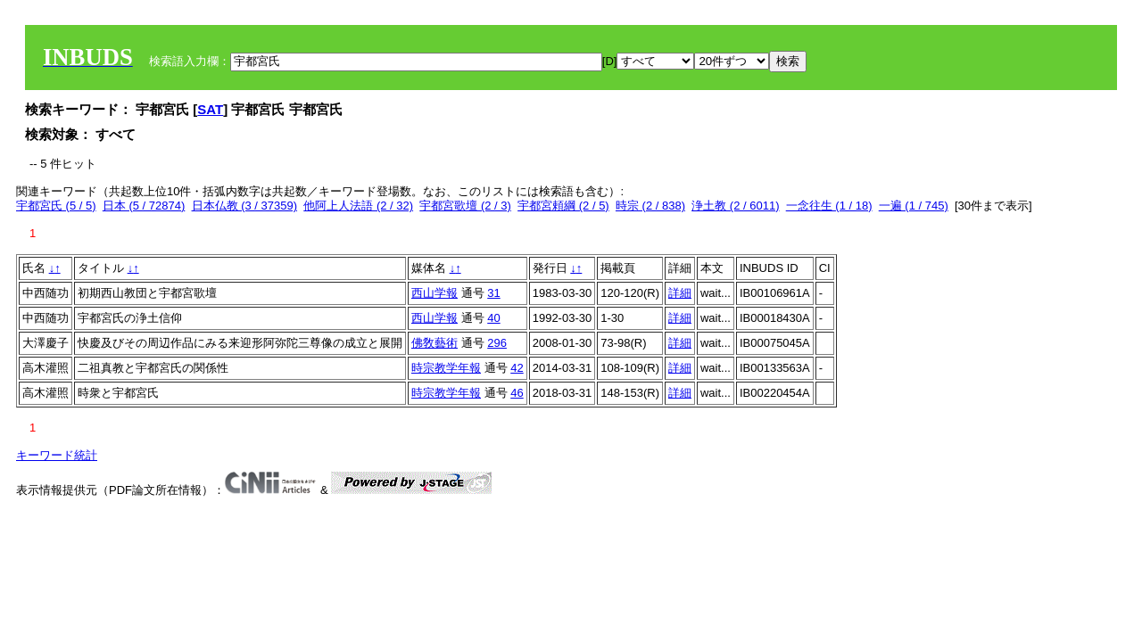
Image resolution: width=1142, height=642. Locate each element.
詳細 (679, 293)
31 (493, 293)
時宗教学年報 (446, 367)
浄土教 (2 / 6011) (735, 205)
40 (493, 318)
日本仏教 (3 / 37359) (245, 205)
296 (497, 343)
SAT (210, 109)
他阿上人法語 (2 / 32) (358, 205)
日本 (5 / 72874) (144, 205)
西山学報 (434, 293)
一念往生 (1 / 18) (829, 205)
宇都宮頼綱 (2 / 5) (563, 205)
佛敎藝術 (434, 343)
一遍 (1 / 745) (913, 205)
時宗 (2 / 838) (650, 205)
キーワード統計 (56, 455)
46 (516, 392)
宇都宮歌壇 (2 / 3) (465, 205)
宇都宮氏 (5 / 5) (56, 205)
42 (516, 367)
